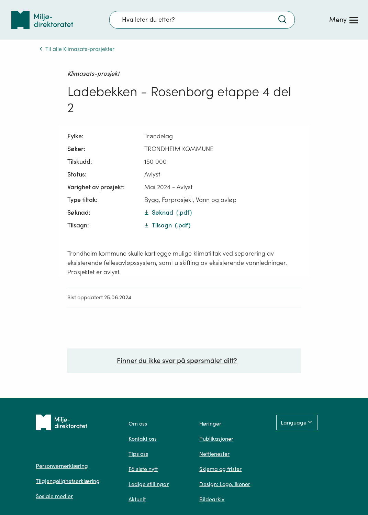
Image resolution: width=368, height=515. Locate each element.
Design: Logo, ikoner (224, 484)
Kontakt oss (143, 438)
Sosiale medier (54, 496)
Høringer (210, 423)
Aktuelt (137, 499)
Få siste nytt (143, 468)
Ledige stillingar (149, 484)
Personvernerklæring (62, 465)
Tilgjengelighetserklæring (68, 481)
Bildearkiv (211, 499)
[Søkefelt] (202, 19)
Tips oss (138, 453)
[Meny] (343, 19)
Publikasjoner (216, 438)
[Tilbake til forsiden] (42, 20)
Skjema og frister (220, 468)
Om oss (138, 423)
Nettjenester (214, 453)
